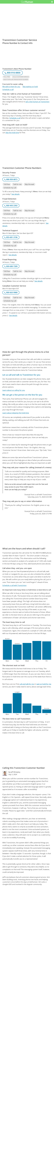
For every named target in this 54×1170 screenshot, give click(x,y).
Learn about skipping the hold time (15, 413)
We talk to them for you (11, 87)
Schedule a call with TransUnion (14, 585)
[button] (52, 2)
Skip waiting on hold (30, 87)
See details (15, 194)
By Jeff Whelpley (14, 772)
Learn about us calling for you (13, 390)
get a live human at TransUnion (37, 102)
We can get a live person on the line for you (22, 394)
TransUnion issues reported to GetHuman (18, 1092)
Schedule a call (8, 89)
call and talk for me (27, 684)
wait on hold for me (43, 684)
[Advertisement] (27, 121)
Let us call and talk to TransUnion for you (21, 374)
